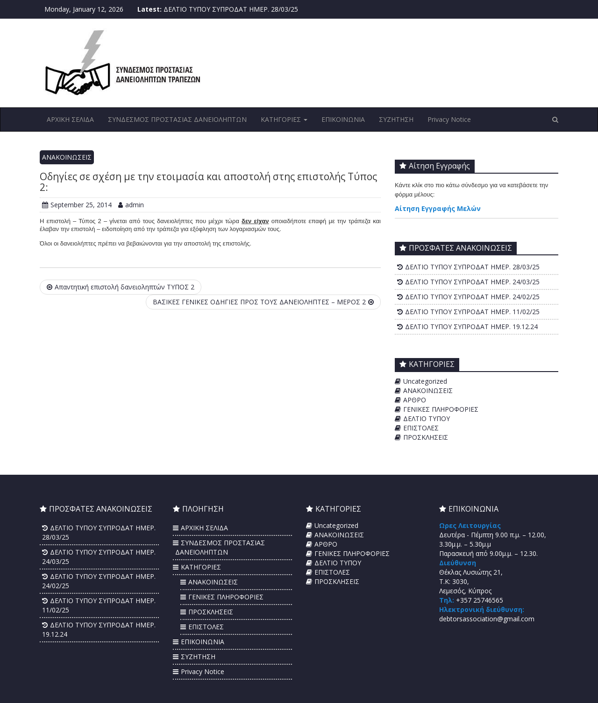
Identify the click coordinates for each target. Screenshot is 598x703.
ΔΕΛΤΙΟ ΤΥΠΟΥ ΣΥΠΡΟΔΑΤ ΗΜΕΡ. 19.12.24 (471, 326)
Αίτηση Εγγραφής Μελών (438, 208)
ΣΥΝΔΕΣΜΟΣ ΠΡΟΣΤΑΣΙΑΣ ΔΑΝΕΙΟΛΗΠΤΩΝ (177, 119)
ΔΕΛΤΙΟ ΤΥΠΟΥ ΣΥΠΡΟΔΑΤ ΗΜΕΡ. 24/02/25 (472, 296)
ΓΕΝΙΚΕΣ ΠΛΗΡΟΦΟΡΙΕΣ (440, 409)
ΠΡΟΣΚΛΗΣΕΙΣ (425, 437)
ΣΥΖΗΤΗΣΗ (396, 119)
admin (131, 204)
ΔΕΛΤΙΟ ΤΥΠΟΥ (426, 418)
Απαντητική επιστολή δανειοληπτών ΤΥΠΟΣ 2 (120, 286)
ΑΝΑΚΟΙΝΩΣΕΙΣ (67, 157)
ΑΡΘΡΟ (414, 399)
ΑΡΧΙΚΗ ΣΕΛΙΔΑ (70, 119)
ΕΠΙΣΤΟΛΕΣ (421, 427)
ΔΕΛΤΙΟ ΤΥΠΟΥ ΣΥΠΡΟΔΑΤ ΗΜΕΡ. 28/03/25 (231, 9)
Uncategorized (425, 381)
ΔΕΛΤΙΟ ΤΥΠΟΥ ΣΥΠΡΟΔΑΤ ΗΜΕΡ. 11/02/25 (472, 311)
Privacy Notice (449, 119)
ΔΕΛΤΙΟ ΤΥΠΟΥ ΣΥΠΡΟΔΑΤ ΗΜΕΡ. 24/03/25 (472, 281)
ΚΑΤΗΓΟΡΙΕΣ (284, 119)
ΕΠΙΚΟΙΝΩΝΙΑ (343, 119)
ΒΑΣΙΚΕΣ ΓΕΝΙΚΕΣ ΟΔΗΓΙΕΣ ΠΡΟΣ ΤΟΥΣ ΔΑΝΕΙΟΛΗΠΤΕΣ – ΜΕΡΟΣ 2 (263, 301)
